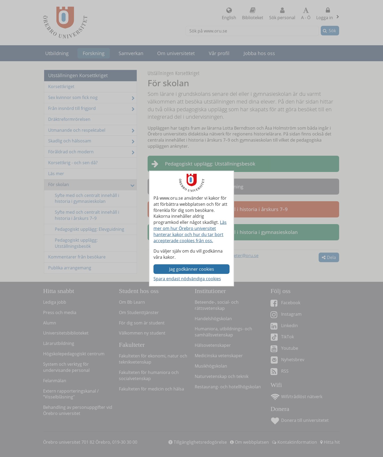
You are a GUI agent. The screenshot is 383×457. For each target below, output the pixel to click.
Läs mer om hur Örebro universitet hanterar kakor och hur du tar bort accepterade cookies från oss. (190, 231)
